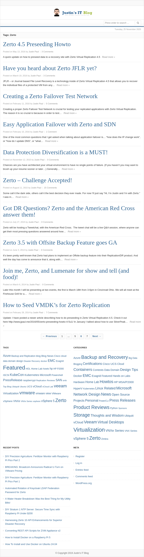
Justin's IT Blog (81, 553)
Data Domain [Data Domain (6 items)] (111, 369)
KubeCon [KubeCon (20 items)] (17, 375)
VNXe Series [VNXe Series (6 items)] (26, 401)
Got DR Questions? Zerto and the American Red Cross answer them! (69, 211)
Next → (96, 336)
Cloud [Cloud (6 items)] (120, 363)
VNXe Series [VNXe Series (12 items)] (115, 430)
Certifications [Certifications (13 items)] (92, 364)
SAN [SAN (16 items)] (59, 380)
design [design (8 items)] (19, 361)
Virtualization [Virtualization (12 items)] (11, 393)
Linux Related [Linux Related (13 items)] (105, 388)
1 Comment (51, 132)
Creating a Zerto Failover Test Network (50, 96)
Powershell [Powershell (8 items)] (57, 375)
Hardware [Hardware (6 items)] (79, 382)
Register (80, 456)
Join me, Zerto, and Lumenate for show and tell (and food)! (66, 273)
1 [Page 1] (62, 336)
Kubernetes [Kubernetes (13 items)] (32, 374)
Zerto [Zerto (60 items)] (94, 438)
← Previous (50, 336)
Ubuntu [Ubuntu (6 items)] (23, 386)
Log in (79, 463)
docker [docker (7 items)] (44, 361)
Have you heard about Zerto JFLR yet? (50, 68)
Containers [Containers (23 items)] (83, 369)
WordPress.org (84, 483)
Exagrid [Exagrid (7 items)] (96, 375)
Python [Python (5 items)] (114, 408)
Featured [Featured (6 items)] (107, 375)
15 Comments (50, 188)
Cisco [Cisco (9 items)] (57, 356)
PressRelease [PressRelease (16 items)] (12, 380)
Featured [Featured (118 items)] (14, 367)
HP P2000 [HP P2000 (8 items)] (58, 368)
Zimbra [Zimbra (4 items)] (104, 439)
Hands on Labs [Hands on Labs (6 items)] (121, 375)
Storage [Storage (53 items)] (82, 415)
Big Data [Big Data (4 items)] (133, 358)
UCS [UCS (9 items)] (29, 386)
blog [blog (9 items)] (38, 356)
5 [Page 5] (75, 336)
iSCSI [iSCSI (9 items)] (6, 375)
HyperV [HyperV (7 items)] (78, 388)
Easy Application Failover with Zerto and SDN (59, 124)
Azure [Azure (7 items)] (77, 357)
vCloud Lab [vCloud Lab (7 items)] (47, 386)
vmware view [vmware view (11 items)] (43, 393)
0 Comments (53, 160)
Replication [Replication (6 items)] (41, 380)
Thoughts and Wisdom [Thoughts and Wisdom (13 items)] (107, 415)
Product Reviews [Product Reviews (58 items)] (92, 407)
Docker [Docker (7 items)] (78, 375)
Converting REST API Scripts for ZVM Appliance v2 (32, 530)
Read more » (108, 57)
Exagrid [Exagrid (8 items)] (60, 361)
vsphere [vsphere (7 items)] (37, 401)
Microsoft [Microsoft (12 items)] (45, 374)
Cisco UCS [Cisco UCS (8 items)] (110, 363)
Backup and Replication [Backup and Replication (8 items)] (23, 356)
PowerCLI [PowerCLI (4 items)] (104, 401)
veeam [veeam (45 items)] (60, 385)
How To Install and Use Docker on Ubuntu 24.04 (31, 544)
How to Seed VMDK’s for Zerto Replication (56, 305)
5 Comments (52, 103)
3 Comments (47, 51)
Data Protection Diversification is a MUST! (55, 152)
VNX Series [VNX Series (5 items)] (131, 430)
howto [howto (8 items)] (46, 368)
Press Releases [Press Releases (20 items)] (123, 400)
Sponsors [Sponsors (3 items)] (122, 408)
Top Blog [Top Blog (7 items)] (7, 386)
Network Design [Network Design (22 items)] (87, 394)
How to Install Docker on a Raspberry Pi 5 (27, 537)
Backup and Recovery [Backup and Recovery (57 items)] (104, 357)
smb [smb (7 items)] (65, 380)
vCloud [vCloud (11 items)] (78, 422)
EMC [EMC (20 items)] (51, 361)
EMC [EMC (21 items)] (87, 375)
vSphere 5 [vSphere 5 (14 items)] (48, 401)
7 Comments (52, 312)
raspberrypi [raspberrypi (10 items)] (29, 380)
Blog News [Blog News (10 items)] (47, 356)
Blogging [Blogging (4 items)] (78, 364)
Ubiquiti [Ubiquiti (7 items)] (15, 386)
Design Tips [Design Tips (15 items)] (129, 370)
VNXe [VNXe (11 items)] (16, 401)
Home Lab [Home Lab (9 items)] (36, 368)
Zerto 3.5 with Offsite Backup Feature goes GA (60, 242)
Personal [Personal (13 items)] (91, 400)
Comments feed (84, 476)
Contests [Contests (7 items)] (98, 369)
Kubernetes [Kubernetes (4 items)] (89, 388)
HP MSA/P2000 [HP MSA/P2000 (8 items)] (124, 382)
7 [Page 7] (87, 336)
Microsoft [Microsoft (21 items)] (124, 388)
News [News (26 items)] (106, 394)
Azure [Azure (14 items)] (7, 355)
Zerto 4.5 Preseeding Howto (37, 44)
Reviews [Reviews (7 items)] (51, 380)
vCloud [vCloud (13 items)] (37, 386)
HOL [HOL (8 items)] (28, 368)
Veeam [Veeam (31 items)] (90, 422)
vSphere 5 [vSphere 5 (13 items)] (81, 438)
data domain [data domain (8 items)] (9, 361)
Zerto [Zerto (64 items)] (60, 400)
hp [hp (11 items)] (51, 368)
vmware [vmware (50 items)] (27, 392)
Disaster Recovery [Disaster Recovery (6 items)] (32, 361)
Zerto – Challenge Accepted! (37, 180)
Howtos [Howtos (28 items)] (106, 381)
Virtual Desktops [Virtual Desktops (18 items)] (111, 422)
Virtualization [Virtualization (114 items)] (89, 430)
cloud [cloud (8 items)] (63, 356)
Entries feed (82, 469)
